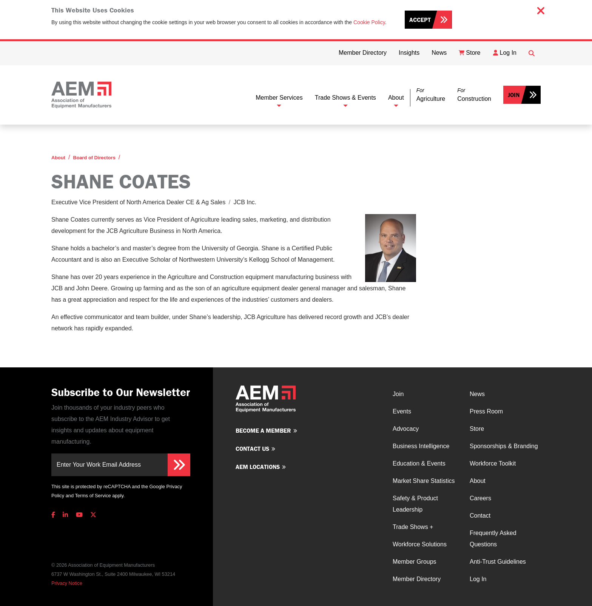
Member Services (279, 97)
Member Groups (414, 561)
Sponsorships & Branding (504, 446)
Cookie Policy (369, 22)
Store (477, 429)
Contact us (252, 448)
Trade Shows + (413, 527)
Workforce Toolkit (493, 463)
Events (402, 411)
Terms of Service (93, 495)
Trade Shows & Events (345, 97)
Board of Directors (94, 157)
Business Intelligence (421, 446)
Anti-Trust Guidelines (498, 561)
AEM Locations (258, 466)
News (477, 394)
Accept (420, 19)
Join (514, 95)
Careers (480, 498)
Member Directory (417, 579)
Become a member (263, 430)
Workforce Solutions (420, 544)
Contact (480, 515)
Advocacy (406, 429)
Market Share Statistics (424, 481)
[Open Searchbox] (532, 53)
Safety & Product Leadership (415, 504)
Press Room (486, 411)
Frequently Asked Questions (493, 538)
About (396, 97)
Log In (478, 579)
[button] (430, 94)
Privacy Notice (66, 583)
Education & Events (419, 463)
